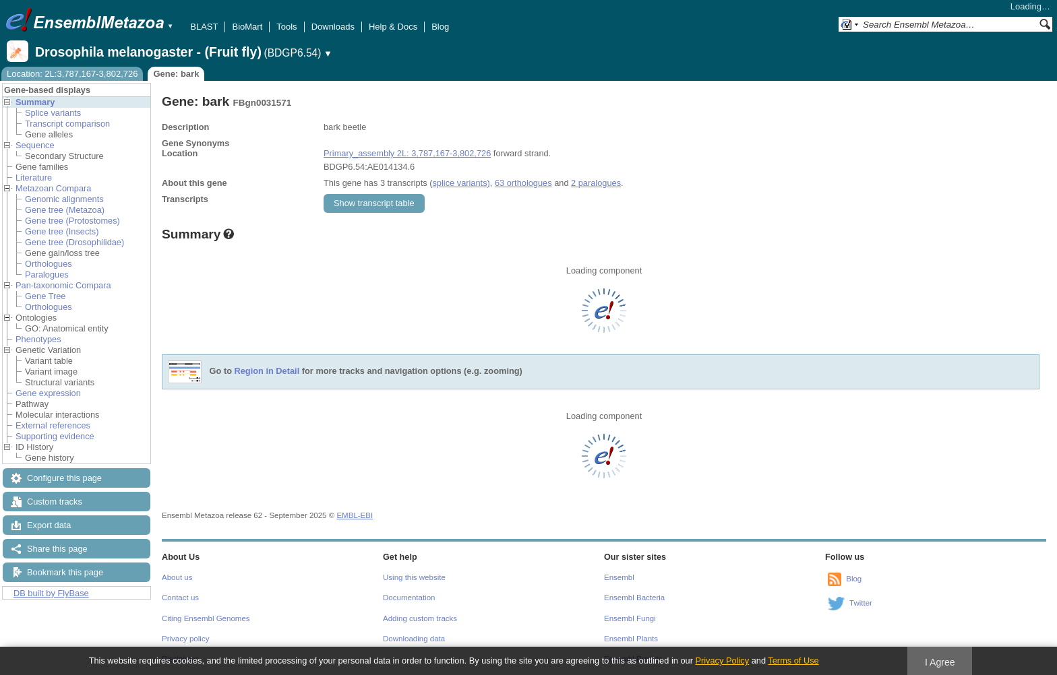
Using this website (414, 577)
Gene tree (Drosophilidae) (74, 242)
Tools (286, 27)
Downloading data (414, 639)
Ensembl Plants (631, 639)
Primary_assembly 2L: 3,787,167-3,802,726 (407, 153)
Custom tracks (54, 501)
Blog (440, 27)
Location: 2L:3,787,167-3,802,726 (72, 74)
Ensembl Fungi (630, 618)
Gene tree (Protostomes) (72, 221)
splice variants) (460, 183)
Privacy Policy (722, 660)
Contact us (180, 597)
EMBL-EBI (354, 515)
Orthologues (48, 264)
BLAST (204, 27)
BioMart (247, 27)
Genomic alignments (64, 199)
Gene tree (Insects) (62, 231)
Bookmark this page (65, 572)
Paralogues (47, 274)
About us (177, 577)
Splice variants (53, 113)
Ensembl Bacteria (634, 597)
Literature (34, 177)
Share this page (57, 549)
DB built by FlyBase (51, 593)
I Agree (940, 662)
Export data (49, 525)
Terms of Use (793, 660)
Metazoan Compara (53, 188)
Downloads (333, 27)
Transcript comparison (67, 124)
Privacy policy (185, 639)
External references (53, 425)
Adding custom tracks (420, 618)
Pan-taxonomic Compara (63, 285)
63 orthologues (523, 183)
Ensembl (619, 577)
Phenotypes (38, 339)
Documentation (409, 597)
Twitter (860, 603)
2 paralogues (596, 183)
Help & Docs (393, 27)
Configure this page (64, 478)
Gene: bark (176, 74)
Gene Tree (45, 296)
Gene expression (48, 393)
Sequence (35, 145)
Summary (35, 102)
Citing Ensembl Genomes (206, 618)
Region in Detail (267, 371)
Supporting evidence (55, 436)
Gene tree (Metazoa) (64, 210)
